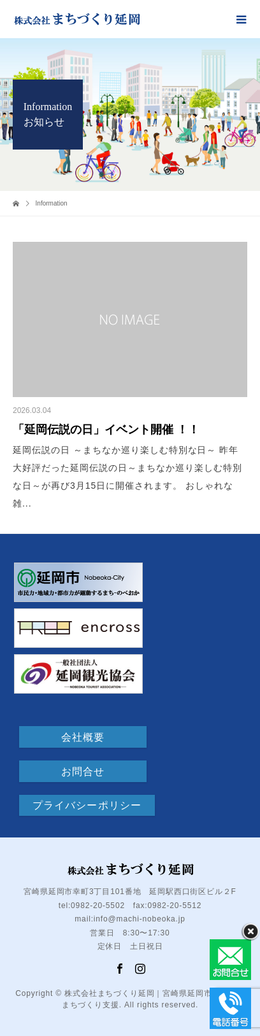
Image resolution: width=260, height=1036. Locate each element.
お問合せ (83, 771)
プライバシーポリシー (86, 805)
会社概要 (83, 737)
